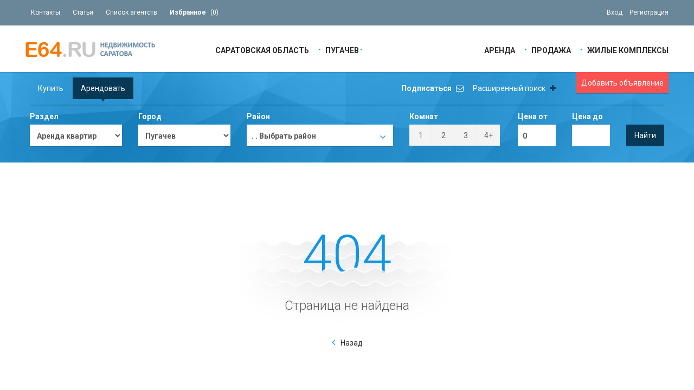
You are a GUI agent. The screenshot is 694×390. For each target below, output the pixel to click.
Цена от (533, 116)
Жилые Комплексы (628, 49)
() (194, 12)
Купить (50, 88)
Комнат (423, 116)
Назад (351, 343)
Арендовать (103, 88)
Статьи (83, 12)
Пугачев (342, 49)
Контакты (45, 12)
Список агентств (131, 12)
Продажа (551, 49)
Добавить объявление (622, 83)
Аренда (499, 49)
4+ (488, 135)
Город (150, 116)
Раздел (44, 116)
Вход (614, 12)
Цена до (587, 116)
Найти (645, 135)
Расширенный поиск (514, 88)
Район (258, 116)
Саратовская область (262, 49)
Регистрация (649, 12)
